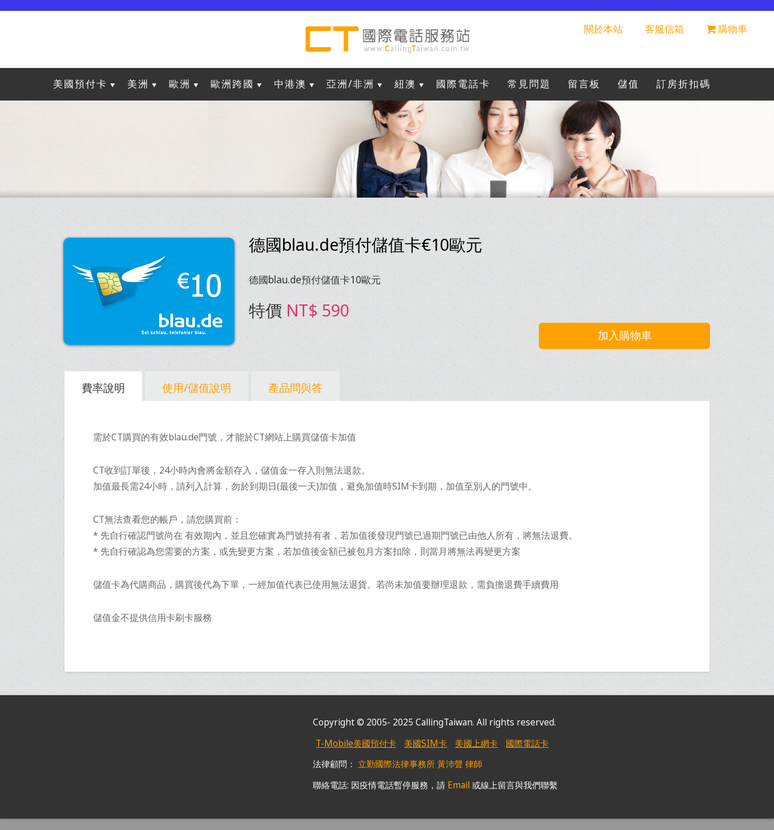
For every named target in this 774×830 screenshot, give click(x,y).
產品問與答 (295, 387)
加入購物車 (625, 335)
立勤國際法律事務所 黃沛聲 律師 (420, 764)
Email (459, 785)
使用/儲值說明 (196, 387)
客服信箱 (664, 28)
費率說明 (103, 387)
